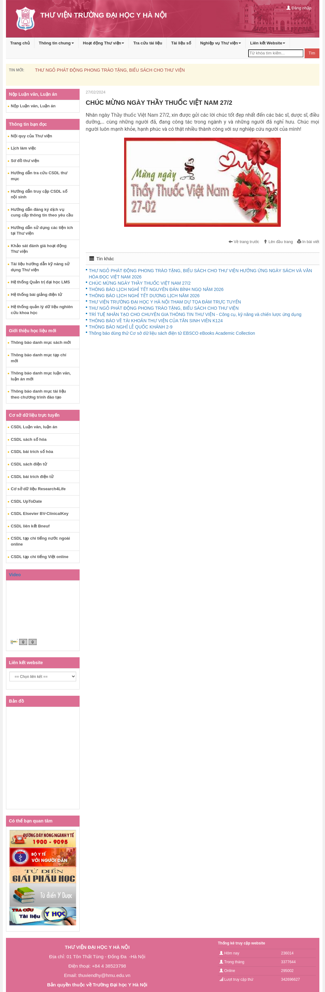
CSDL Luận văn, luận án (34, 427)
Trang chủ (20, 43)
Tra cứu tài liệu (147, 43)
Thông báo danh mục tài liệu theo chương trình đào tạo (38, 394)
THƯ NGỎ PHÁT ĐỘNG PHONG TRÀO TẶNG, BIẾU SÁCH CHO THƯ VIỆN (110, 70)
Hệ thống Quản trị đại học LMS (40, 282)
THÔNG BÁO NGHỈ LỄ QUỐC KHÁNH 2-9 (131, 326)
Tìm (312, 53)
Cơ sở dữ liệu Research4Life (38, 488)
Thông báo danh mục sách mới (41, 342)
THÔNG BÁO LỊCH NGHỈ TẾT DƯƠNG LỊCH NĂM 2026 (144, 295)
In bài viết (308, 242)
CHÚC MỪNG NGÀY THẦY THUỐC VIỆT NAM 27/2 (140, 283)
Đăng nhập (299, 8)
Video (15, 574)
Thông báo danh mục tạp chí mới (38, 358)
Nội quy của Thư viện (31, 136)
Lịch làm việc (23, 148)
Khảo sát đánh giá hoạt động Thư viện (39, 248)
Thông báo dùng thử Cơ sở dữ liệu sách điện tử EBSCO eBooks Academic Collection (172, 333)
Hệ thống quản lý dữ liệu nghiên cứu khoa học (42, 309)
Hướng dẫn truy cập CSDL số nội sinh (39, 194)
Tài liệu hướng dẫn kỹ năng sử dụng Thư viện (40, 267)
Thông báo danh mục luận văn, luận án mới (41, 376)
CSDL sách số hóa (29, 439)
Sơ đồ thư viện (25, 160)
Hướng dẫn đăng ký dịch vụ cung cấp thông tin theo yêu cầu (42, 212)
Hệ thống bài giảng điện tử (36, 294)
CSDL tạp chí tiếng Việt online (40, 556)
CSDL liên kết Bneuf (30, 526)
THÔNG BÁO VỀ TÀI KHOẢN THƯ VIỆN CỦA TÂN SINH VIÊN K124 (156, 320)
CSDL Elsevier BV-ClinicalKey (40, 513)
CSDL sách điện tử (29, 464)
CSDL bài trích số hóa (32, 451)
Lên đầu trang (278, 242)
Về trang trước (243, 242)
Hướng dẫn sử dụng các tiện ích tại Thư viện (42, 230)
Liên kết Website (267, 43)
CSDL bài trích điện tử (32, 476)
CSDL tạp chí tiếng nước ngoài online (40, 541)
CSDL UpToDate (26, 501)
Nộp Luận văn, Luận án (33, 106)
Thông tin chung (56, 43)
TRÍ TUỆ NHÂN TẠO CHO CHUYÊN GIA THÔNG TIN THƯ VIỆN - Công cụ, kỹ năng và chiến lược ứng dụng (195, 314)
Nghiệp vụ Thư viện (220, 43)
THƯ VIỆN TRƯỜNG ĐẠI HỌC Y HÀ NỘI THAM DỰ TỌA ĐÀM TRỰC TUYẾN (165, 301)
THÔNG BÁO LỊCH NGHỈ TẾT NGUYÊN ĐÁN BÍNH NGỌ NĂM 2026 (156, 289)
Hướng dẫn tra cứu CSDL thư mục (39, 175)
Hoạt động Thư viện (103, 43)
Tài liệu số (181, 43)
